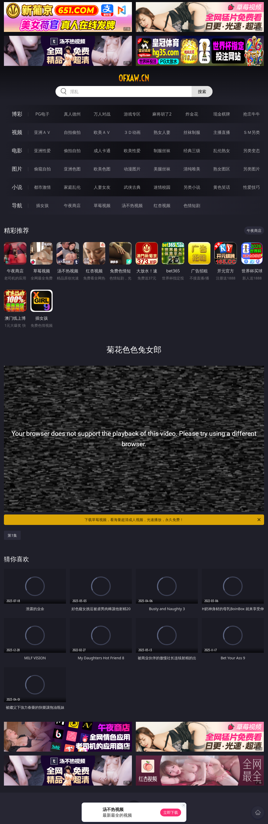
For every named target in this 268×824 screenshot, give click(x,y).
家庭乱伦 (72, 187)
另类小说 (191, 187)
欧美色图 (102, 169)
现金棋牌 (221, 114)
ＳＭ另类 (251, 132)
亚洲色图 (72, 169)
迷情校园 (162, 187)
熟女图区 (221, 169)
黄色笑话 (221, 187)
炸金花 (192, 114)
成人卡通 (102, 150)
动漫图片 (132, 169)
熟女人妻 (162, 132)
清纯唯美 (191, 169)
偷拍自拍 (72, 150)
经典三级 (191, 150)
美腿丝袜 (162, 169)
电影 (17, 150)
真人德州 (72, 114)
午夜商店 (72, 205)
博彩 (17, 113)
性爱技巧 (251, 187)
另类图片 (251, 169)
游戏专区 (132, 114)
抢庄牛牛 (251, 114)
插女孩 (42, 205)
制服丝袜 (162, 150)
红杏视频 (162, 205)
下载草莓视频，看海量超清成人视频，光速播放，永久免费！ (173, 520)
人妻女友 (102, 187)
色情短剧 (191, 205)
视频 (17, 132)
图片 (17, 168)
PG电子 (42, 114)
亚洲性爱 (42, 150)
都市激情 (42, 187)
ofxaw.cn (134, 78)
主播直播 (221, 132)
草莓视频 (102, 205)
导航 (17, 205)
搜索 (202, 91)
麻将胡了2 (161, 114)
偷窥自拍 (42, 169)
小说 (17, 187)
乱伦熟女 (221, 150)
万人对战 (102, 114)
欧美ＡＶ (102, 132)
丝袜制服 (191, 132)
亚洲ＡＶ (42, 132)
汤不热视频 (132, 205)
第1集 (12, 535)
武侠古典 (132, 187)
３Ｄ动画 (132, 132)
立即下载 (170, 812)
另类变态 (251, 150)
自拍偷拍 (72, 132)
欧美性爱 (132, 150)
